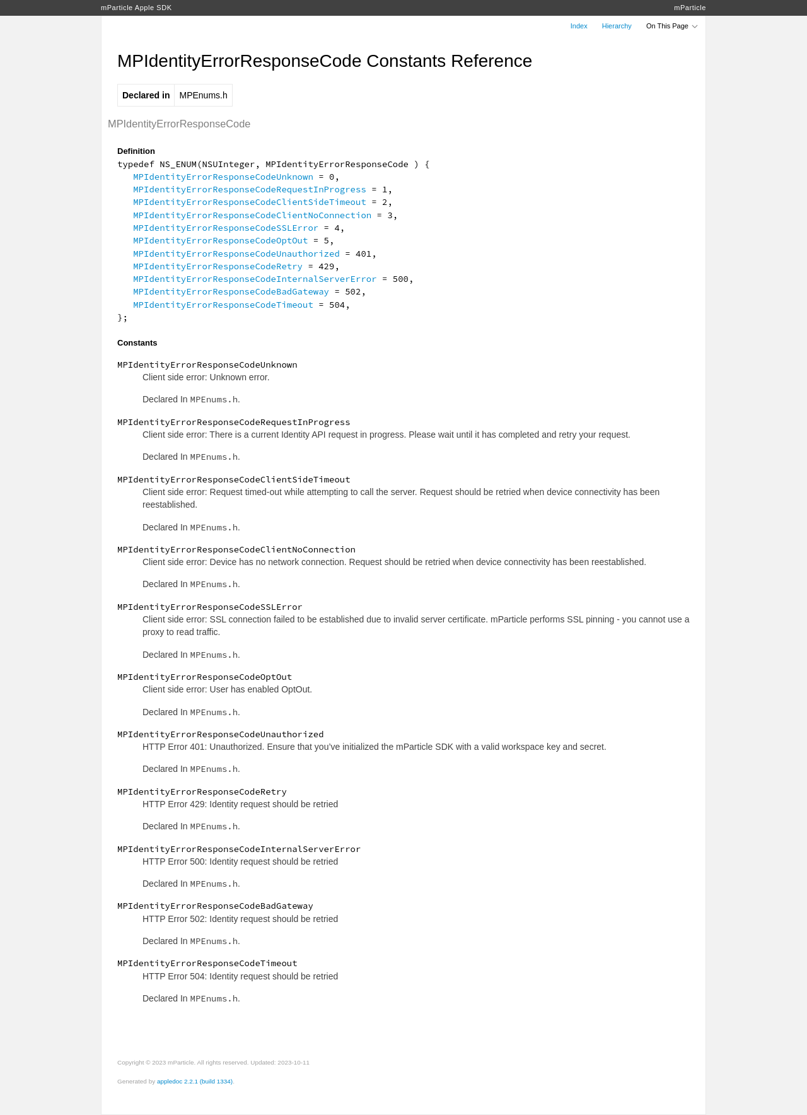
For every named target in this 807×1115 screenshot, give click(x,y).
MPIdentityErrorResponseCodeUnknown (223, 176)
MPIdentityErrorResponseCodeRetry (218, 266)
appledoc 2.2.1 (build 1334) (195, 1081)
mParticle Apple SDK (136, 7)
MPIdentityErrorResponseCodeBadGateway (231, 291)
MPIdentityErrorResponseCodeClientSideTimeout (249, 201)
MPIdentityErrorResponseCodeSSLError (225, 227)
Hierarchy (617, 26)
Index (579, 26)
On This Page (672, 26)
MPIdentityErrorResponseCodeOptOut (220, 240)
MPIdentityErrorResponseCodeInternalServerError (254, 278)
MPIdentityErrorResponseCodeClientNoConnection (252, 215)
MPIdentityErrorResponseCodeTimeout (223, 304)
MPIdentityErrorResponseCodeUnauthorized (236, 253)
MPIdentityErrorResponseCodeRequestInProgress (249, 189)
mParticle (690, 7)
